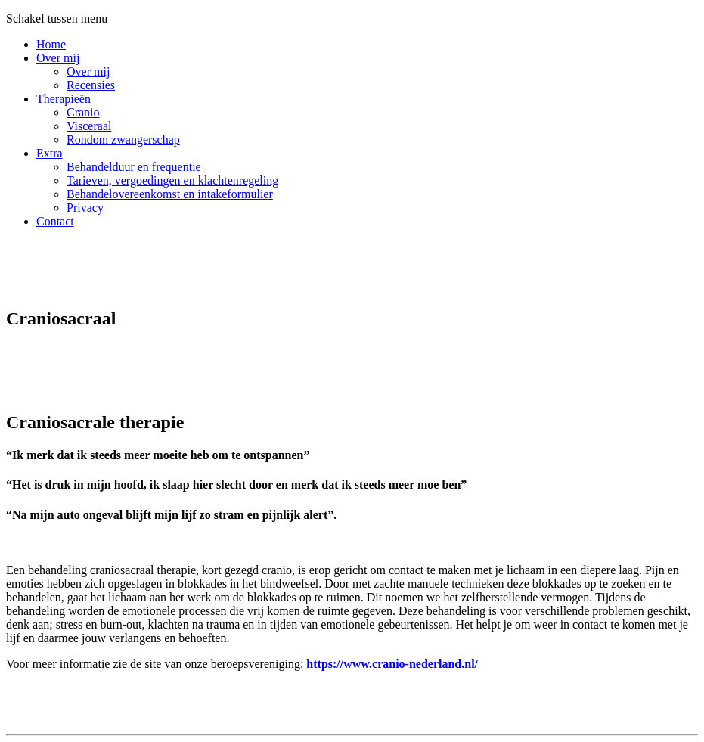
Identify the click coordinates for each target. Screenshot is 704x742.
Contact (55, 221)
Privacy (85, 207)
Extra (49, 153)
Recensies (91, 85)
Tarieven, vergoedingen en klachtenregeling (172, 180)
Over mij (57, 57)
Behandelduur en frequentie (134, 166)
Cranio (83, 112)
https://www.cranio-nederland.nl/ (392, 663)
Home (51, 44)
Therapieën (63, 98)
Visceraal (89, 126)
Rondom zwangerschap (123, 139)
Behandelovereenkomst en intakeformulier (170, 194)
